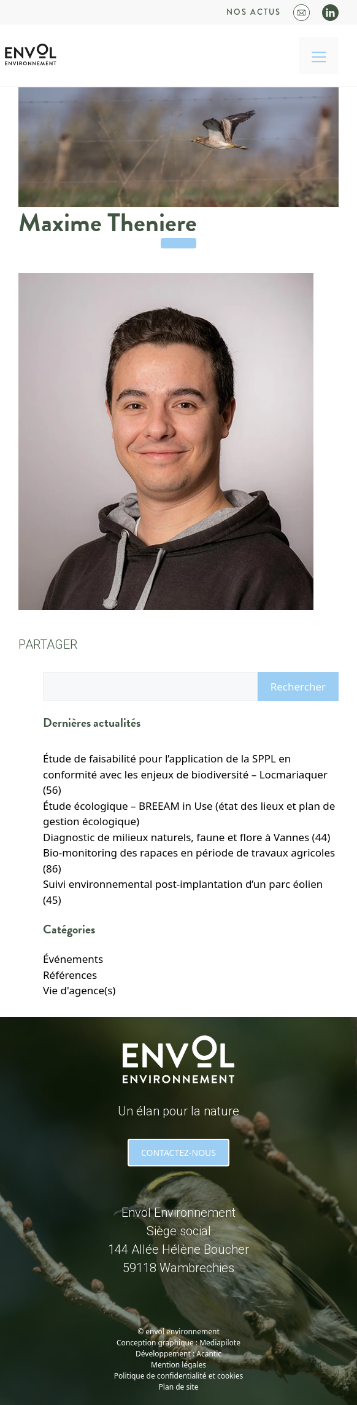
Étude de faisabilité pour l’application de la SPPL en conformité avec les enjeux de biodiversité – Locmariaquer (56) (185, 774)
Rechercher (298, 686)
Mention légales (178, 1364)
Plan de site (179, 1387)
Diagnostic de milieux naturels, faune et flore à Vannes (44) (186, 837)
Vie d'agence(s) (79, 990)
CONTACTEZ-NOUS (178, 1152)
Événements (73, 959)
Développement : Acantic (178, 1353)
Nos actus (253, 12)
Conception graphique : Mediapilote (178, 1342)
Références (70, 975)
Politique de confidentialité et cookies (178, 1376)
